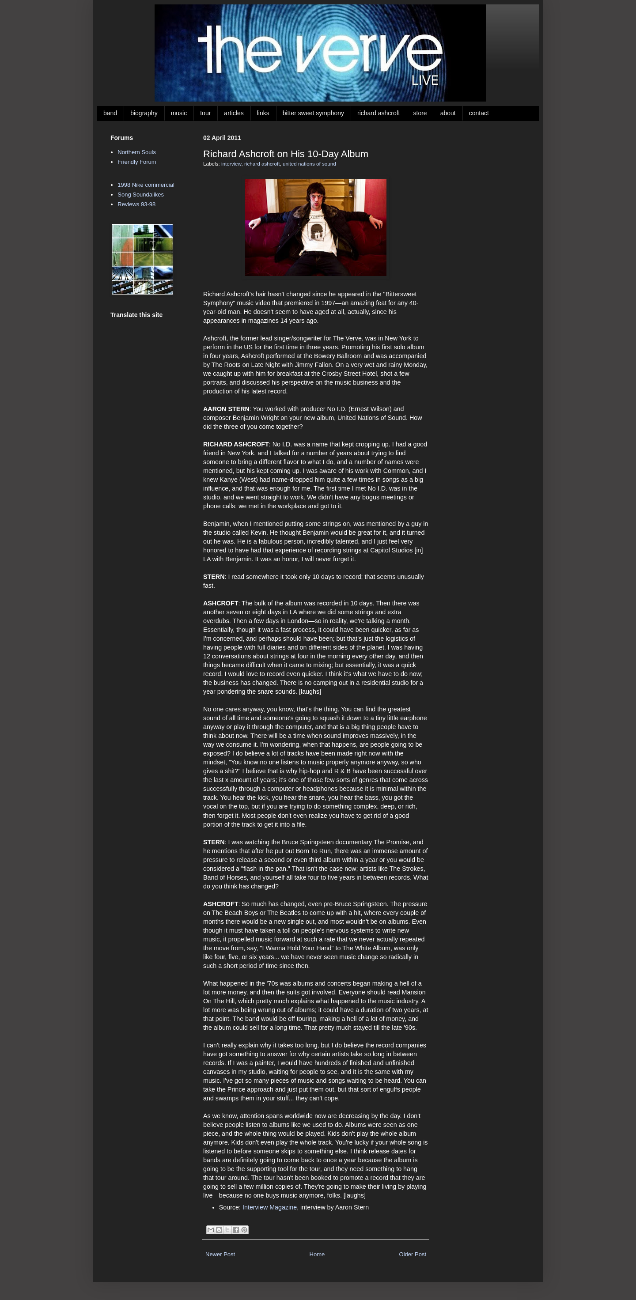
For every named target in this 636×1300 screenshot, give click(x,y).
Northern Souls (136, 152)
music (179, 113)
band (110, 113)
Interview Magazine (269, 1207)
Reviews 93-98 (136, 204)
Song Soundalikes (140, 194)
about (448, 113)
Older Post (412, 1254)
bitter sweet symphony (313, 113)
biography (144, 113)
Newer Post (220, 1254)
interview (231, 163)
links (263, 113)
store (420, 113)
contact (479, 113)
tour (205, 113)
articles (233, 113)
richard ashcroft (378, 113)
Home (317, 1254)
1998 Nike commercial (145, 184)
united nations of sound (309, 163)
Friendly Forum (136, 162)
